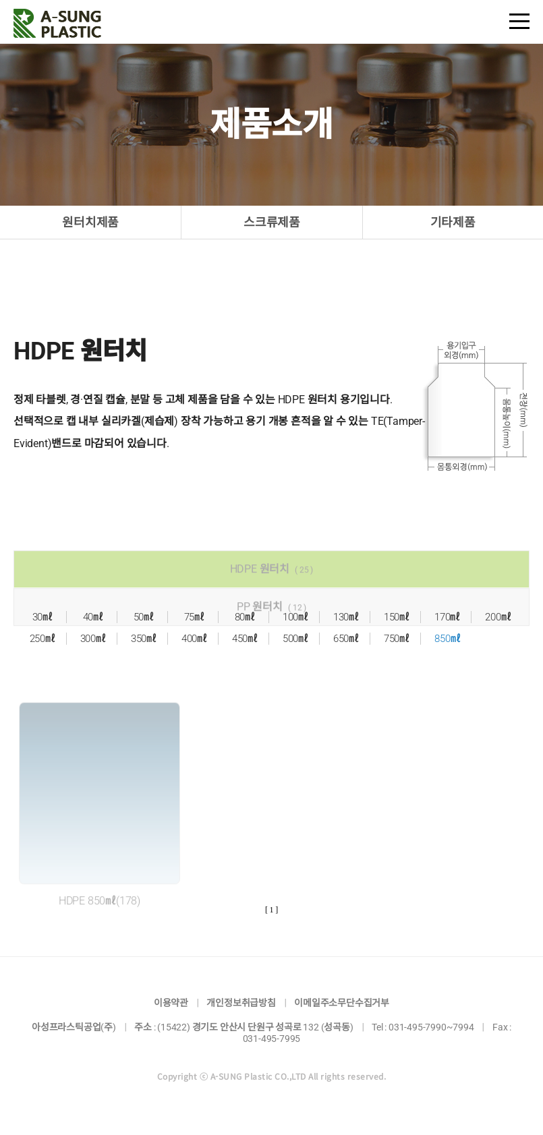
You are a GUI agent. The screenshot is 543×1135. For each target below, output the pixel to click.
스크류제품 (272, 222)
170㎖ (447, 617)
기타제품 (453, 222)
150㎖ (396, 617)
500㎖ (295, 639)
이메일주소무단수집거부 (341, 1002)
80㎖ (245, 617)
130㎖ (346, 617)
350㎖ (143, 639)
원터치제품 (90, 222)
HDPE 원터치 (272, 581)
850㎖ (447, 639)
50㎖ (144, 617)
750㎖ (396, 639)
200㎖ (498, 617)
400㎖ (194, 639)
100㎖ (295, 617)
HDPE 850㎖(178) (99, 913)
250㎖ (42, 639)
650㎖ (346, 639)
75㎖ (194, 617)
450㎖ (245, 639)
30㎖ (42, 617)
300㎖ (93, 639)
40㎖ (93, 617)
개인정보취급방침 (240, 1002)
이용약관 (171, 1002)
